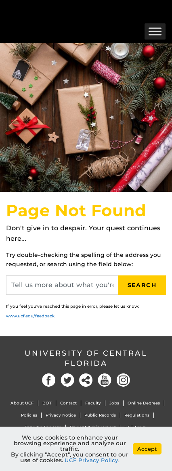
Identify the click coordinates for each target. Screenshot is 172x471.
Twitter (67, 380)
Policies (29, 415)
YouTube (104, 380)
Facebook (49, 380)
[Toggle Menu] (155, 31)
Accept (147, 449)
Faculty (93, 403)
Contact (68, 403)
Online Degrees (144, 403)
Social (86, 380)
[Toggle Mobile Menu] (164, 9)
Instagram (123, 380)
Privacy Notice (61, 415)
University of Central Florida (86, 358)
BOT (47, 403)
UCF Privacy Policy (91, 460)
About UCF (22, 403)
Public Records (100, 415)
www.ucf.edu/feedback (30, 316)
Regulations (136, 415)
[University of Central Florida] (61, 10)
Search (142, 285)
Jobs (114, 403)
